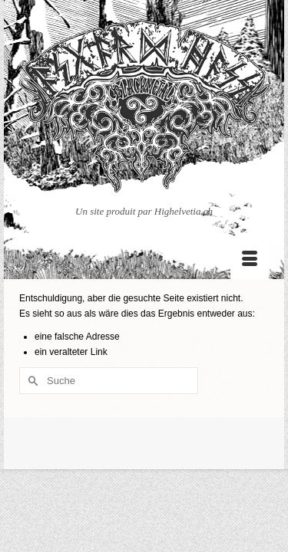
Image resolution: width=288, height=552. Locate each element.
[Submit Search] (30, 380)
